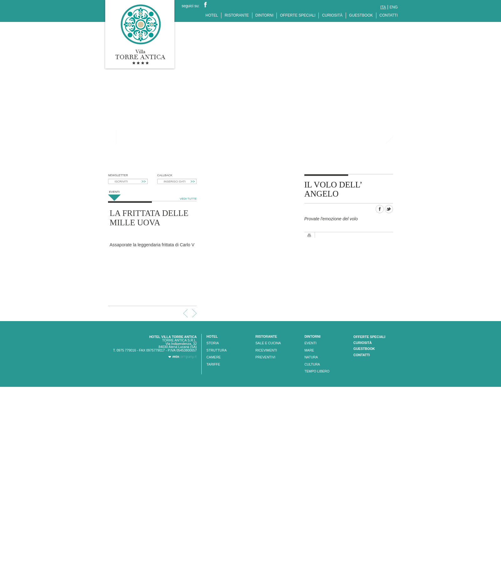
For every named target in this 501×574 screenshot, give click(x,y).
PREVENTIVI (265, 357)
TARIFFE (213, 364)
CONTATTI (389, 15)
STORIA (212, 343)
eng (394, 7)
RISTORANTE (237, 15)
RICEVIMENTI (266, 350)
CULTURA (312, 364)
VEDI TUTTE (188, 198)
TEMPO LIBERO (316, 371)
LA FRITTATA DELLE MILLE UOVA (149, 217)
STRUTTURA (216, 350)
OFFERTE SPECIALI (297, 15)
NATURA (311, 357)
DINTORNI (265, 15)
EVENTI (310, 343)
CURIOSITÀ (332, 15)
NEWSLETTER (118, 175)
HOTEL (211, 15)
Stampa (309, 235)
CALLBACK (165, 175)
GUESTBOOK (361, 15)
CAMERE (213, 357)
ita (383, 7)
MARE (309, 350)
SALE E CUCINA (268, 343)
